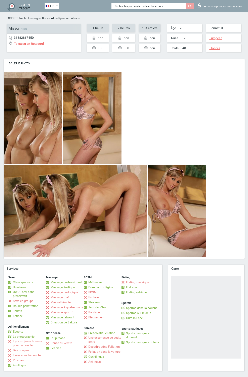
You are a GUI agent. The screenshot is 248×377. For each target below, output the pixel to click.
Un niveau (19, 287)
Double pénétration (25, 306)
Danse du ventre (61, 343)
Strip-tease (58, 338)
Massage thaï (60, 297)
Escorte (18, 331)
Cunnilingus (96, 357)
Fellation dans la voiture (104, 352)
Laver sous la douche (27, 355)
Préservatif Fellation (101, 333)
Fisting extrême (136, 292)
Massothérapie (61, 302)
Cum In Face (134, 318)
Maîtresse (95, 282)
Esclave (93, 297)
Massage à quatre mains (67, 307)
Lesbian (56, 348)
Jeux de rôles (97, 307)
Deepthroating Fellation (104, 347)
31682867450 (24, 38)
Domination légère (100, 287)
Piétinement (96, 317)
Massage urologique (64, 292)
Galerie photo (19, 63)
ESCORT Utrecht (17, 18)
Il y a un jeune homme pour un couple (27, 343)
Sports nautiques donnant (137, 335)
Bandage (94, 312)
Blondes (214, 48)
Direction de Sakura (64, 322)
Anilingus (94, 362)
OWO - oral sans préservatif (23, 294)
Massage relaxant (62, 317)
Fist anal (132, 287)
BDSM (92, 292)
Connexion (220, 5)
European (215, 38)
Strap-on (94, 302)
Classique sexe (23, 282)
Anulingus (19, 365)
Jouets (17, 311)
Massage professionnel (66, 282)
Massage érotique (63, 287)
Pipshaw (18, 360)
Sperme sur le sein (138, 313)
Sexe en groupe (23, 301)
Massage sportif (61, 312)
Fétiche (18, 316)
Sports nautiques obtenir (142, 342)
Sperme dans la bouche (141, 308)
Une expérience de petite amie (104, 339)
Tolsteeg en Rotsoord (41, 18)
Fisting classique (137, 282)
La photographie (24, 336)
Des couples (21, 350)
